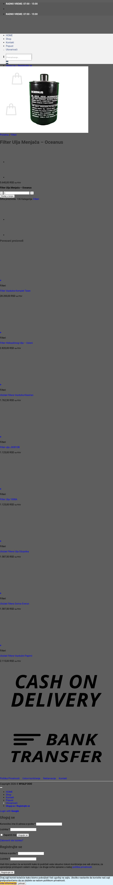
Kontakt (10, 42)
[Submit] (7, 63)
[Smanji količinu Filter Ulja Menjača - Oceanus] (1, 193)
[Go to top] (1, 787)
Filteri (14, 134)
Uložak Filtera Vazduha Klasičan (16, 395)
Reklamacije (49, 778)
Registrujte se (7, 872)
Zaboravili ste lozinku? (11, 840)
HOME (9, 35)
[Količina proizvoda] (17, 193)
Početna (4, 134)
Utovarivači (12, 49)
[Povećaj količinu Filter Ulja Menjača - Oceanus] (32, 193)
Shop (8, 39)
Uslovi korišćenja (31, 778)
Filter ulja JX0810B (10, 447)
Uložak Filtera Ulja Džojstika (14, 551)
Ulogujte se (23, 835)
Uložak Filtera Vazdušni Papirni (16, 655)
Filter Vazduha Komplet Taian (15, 290)
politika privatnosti (82, 867)
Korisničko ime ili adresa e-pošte (17, 824)
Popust (9, 46)
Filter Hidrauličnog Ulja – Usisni (16, 343)
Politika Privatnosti (10, 778)
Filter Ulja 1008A (8, 499)
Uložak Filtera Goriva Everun (14, 603)
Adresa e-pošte (8, 853)
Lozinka (5, 829)
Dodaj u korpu (7, 196)
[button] (19, 65)
